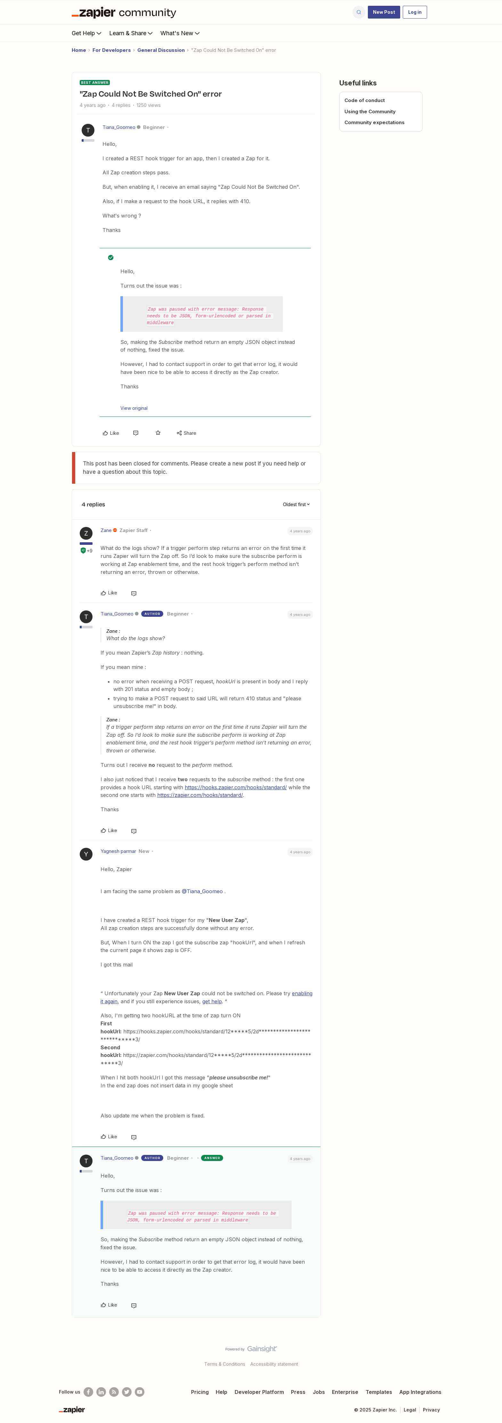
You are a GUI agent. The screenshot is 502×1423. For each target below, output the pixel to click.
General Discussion (161, 50)
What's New (180, 33)
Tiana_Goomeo (118, 127)
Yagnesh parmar (118, 851)
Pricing (200, 1392)
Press (298, 1392)
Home (79, 50)
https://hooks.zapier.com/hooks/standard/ (236, 787)
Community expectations (374, 122)
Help (221, 1392)
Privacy (431, 1409)
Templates (379, 1392)
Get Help (87, 33)
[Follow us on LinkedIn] (101, 1392)
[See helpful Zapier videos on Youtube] (139, 1392)
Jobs (319, 1392)
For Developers (112, 50)
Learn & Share (131, 33)
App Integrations (420, 1392)
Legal (410, 1409)
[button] (384, 12)
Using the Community (370, 111)
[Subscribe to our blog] (114, 1392)
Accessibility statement (274, 1364)
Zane (106, 530)
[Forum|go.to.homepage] (125, 12)
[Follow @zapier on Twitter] (127, 1392)
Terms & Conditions (224, 1364)
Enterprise (345, 1392)
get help (212, 1001)
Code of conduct (364, 100)
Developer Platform (259, 1392)
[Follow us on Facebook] (88, 1392)
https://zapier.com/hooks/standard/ (200, 795)
